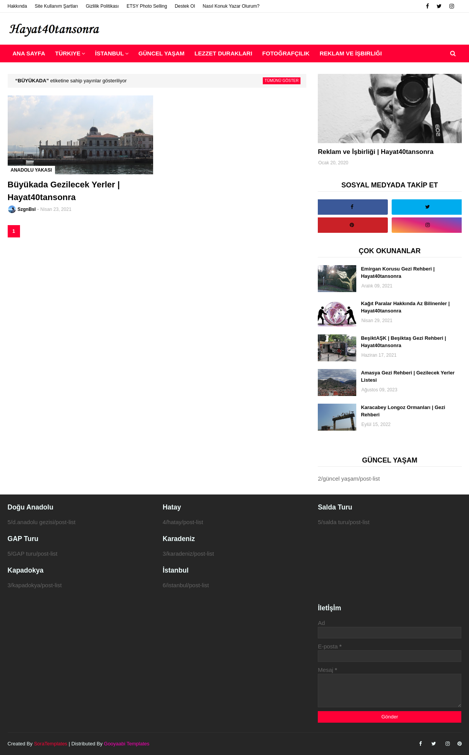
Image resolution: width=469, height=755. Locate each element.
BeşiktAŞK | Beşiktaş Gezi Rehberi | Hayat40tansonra (403, 342)
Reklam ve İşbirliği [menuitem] (351, 53)
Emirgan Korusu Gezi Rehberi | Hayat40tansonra (397, 272)
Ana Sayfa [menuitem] (29, 53)
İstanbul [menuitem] (109, 53)
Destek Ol (185, 6)
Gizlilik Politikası (102, 6)
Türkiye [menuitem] (67, 53)
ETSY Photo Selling (147, 6)
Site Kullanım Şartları (56, 6)
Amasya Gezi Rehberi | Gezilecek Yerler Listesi (407, 376)
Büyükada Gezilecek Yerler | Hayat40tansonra (64, 191)
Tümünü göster (282, 81)
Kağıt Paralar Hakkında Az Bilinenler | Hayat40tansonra (405, 307)
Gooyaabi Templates (126, 744)
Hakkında (17, 6)
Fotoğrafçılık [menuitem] (286, 53)
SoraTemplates (50, 744)
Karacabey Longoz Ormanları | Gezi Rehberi (403, 411)
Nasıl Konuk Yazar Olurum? (231, 6)
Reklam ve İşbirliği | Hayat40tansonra (376, 151)
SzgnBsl (27, 209)
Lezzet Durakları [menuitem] (223, 53)
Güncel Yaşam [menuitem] (162, 53)
